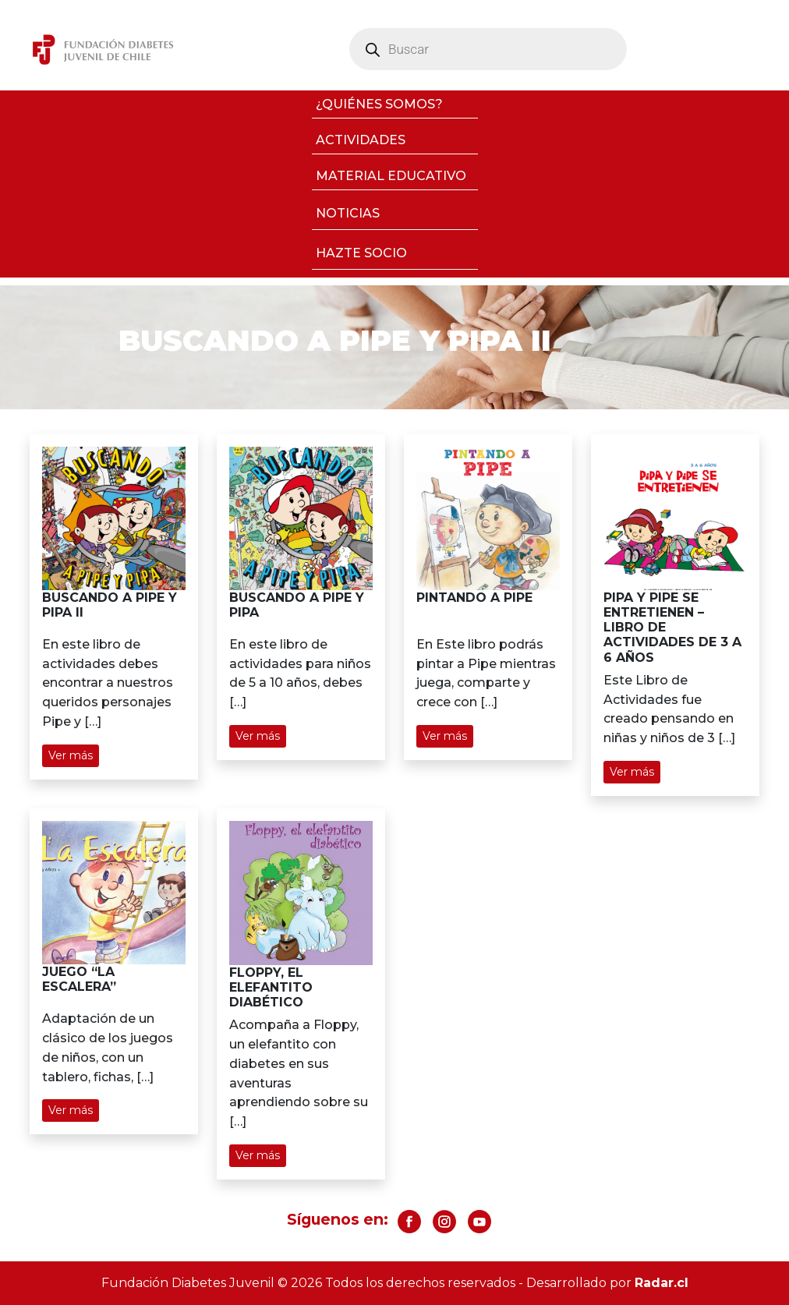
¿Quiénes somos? (379, 104)
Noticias (348, 213)
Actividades (360, 140)
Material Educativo (391, 175)
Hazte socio (361, 253)
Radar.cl (661, 1282)
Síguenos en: (337, 1219)
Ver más (70, 755)
